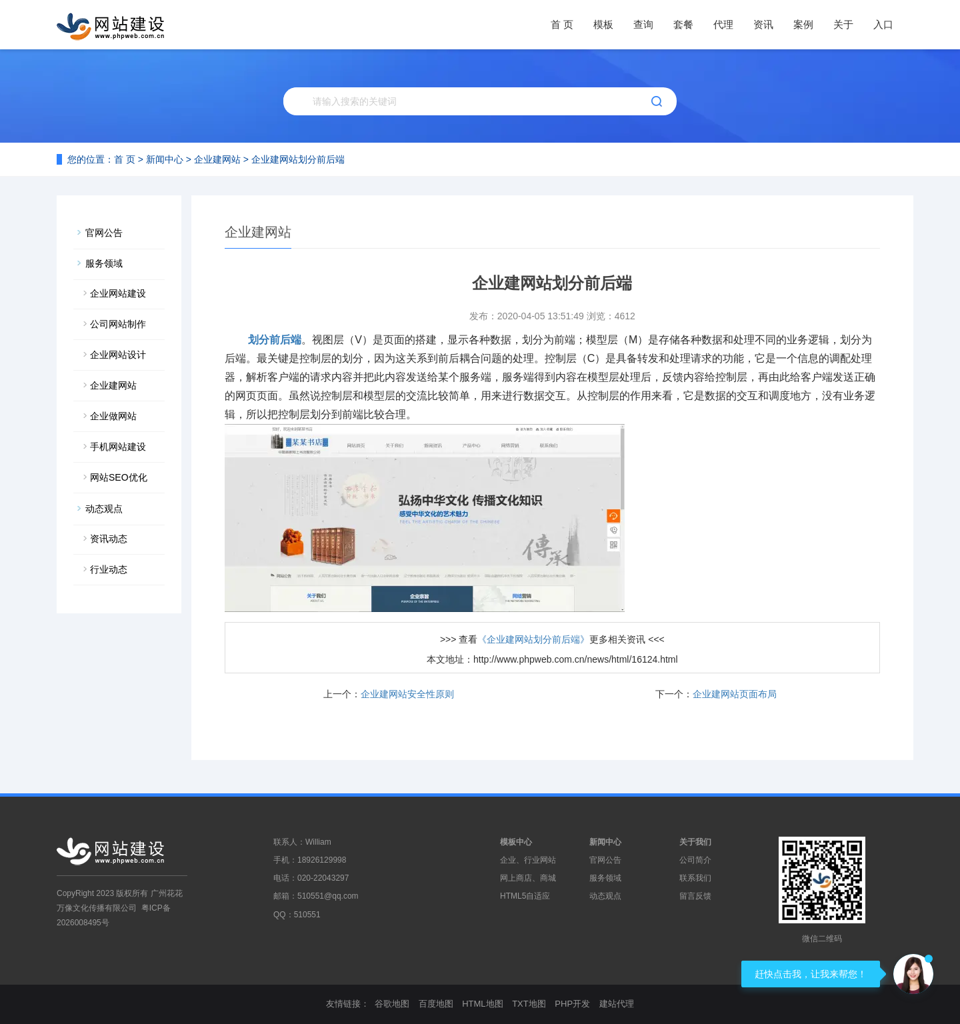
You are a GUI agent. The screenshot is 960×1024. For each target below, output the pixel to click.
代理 (723, 24)
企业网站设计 (118, 354)
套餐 (683, 24)
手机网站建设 (118, 446)
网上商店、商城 (528, 878)
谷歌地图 (392, 1004)
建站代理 (616, 1004)
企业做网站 (113, 416)
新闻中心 (164, 159)
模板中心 (516, 842)
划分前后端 (274, 339)
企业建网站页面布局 (735, 694)
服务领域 (104, 263)
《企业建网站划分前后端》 (533, 639)
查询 (643, 24)
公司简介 (695, 860)
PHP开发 (572, 1004)
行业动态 (108, 569)
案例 (803, 24)
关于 (843, 24)
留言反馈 (695, 896)
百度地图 (436, 1004)
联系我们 (695, 878)
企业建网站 (217, 159)
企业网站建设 (118, 293)
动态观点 (104, 508)
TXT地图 (529, 1004)
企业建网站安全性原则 (407, 694)
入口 (883, 24)
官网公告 (104, 232)
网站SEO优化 (118, 477)
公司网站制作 (118, 324)
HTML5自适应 (525, 896)
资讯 (763, 24)
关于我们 (695, 842)
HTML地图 (482, 1004)
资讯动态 (108, 538)
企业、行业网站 (528, 860)
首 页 (562, 24)
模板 (603, 24)
